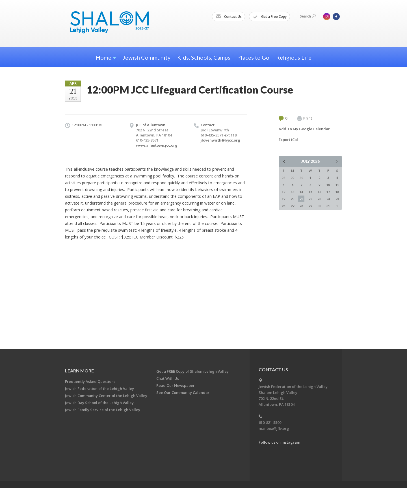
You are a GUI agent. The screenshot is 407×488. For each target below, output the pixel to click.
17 (328, 192)
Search (308, 16)
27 (292, 206)
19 (283, 199)
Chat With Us (167, 378)
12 (283, 192)
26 (283, 206)
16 (319, 192)
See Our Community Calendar (182, 392)
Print (304, 118)
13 (292, 192)
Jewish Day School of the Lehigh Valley (99, 402)
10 (328, 184)
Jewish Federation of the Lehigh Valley (99, 388)
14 (301, 192)
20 (292, 199)
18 (337, 192)
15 (310, 192)
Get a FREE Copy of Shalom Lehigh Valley (192, 371)
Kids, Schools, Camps (203, 57)
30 (319, 206)
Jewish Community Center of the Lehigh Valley (106, 395)
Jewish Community (146, 57)
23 (319, 199)
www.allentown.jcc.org (156, 145)
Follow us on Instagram (279, 442)
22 (310, 199)
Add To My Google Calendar (304, 128)
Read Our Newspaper (175, 385)
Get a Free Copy (270, 16)
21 (301, 199)
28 (301, 206)
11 (337, 184)
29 (310, 206)
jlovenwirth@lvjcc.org (220, 140)
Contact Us (229, 16)
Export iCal (288, 139)
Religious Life (293, 57)
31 (328, 206)
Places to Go (253, 57)
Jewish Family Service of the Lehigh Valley (102, 409)
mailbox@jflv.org (274, 428)
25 (337, 199)
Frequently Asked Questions (90, 381)
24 (328, 199)
